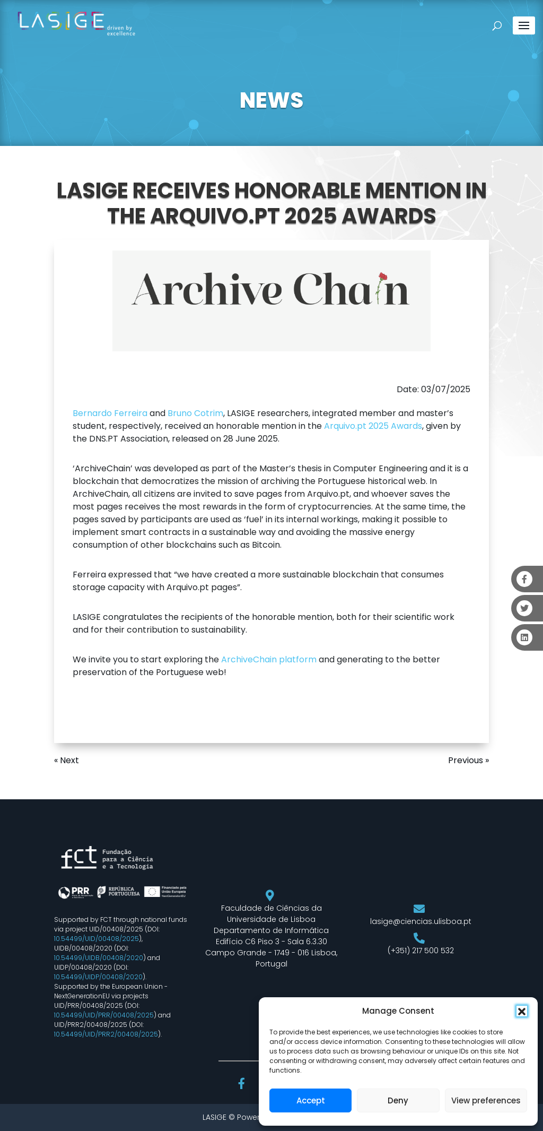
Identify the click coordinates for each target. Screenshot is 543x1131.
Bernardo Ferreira (110, 413)
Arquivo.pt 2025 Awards (373, 426)
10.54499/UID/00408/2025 (96, 938)
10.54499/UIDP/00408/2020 (98, 976)
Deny (398, 1100)
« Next (66, 760)
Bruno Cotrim (195, 413)
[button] (521, 1011)
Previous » (468, 760)
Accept (310, 1100)
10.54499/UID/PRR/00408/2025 (104, 1015)
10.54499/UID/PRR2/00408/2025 (106, 1034)
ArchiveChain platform (268, 659)
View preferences (486, 1100)
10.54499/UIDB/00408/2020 (98, 957)
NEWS (271, 100)
